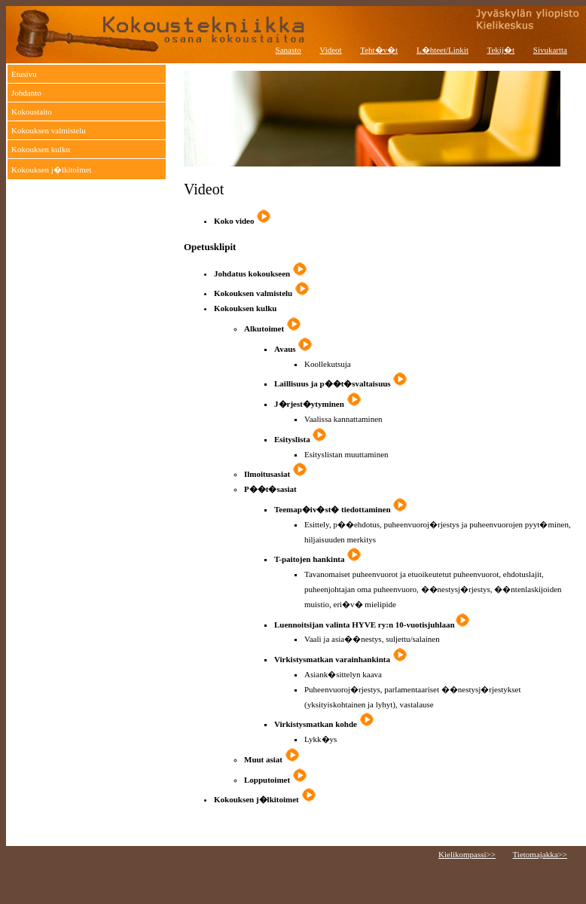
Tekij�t (501, 49)
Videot (330, 49)
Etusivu (24, 73)
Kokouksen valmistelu (48, 130)
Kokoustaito (31, 111)
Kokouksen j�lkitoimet (51, 169)
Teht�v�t (379, 49)
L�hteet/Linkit (442, 49)
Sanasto (288, 49)
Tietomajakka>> (540, 854)
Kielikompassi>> (467, 854)
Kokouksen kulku (40, 149)
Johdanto (26, 92)
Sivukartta (550, 49)
